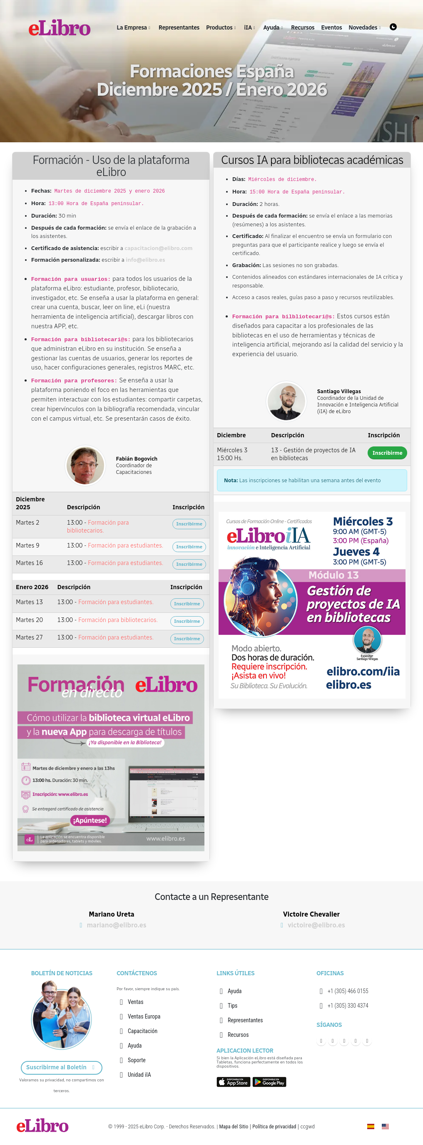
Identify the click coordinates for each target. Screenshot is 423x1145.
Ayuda (274, 28)
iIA (250, 28)
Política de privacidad (275, 1126)
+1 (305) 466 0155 (349, 991)
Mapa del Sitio (232, 1126)
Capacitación (143, 1032)
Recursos (302, 27)
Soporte (137, 1062)
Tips (233, 1006)
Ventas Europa (145, 1017)
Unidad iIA (140, 1077)
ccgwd (309, 1126)
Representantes (179, 27)
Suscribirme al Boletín (62, 1067)
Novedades (365, 28)
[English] (385, 1126)
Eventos (331, 27)
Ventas (136, 1002)
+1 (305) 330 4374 (349, 1006)
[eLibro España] (370, 1126)
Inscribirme (189, 524)
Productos (221, 28)
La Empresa (134, 28)
